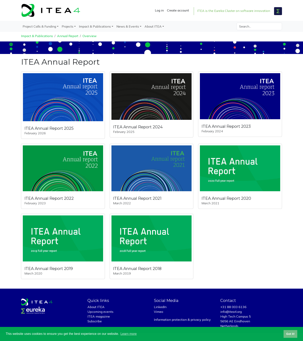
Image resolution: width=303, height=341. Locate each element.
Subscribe (94, 321)
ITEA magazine (98, 316)
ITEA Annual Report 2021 (137, 198)
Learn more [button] (128, 333)
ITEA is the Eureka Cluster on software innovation (233, 11)
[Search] (259, 26)
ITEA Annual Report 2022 (49, 198)
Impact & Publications (37, 36)
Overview (89, 36)
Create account (178, 10)
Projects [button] (67, 26)
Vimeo (158, 312)
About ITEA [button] (153, 26)
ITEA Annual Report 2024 (138, 127)
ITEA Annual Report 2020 (226, 198)
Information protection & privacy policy (182, 320)
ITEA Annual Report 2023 (226, 126)
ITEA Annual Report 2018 (137, 268)
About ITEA (96, 307)
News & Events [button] (127, 26)
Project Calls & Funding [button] (39, 26)
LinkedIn (160, 307)
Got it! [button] (290, 333)
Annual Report (67, 36)
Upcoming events (100, 312)
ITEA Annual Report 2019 (48, 268)
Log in (159, 10)
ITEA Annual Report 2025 (49, 128)
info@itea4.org (231, 312)
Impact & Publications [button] (95, 26)
